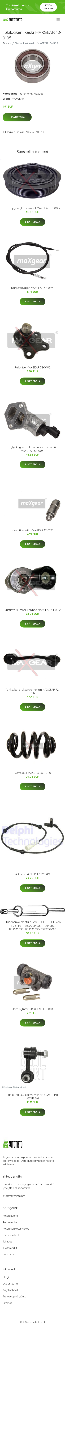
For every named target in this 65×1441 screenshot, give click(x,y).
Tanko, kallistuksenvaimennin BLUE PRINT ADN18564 (32, 1096)
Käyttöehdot (10, 1290)
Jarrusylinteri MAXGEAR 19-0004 (32, 1009)
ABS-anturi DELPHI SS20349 (32, 874)
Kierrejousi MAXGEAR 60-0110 (32, 773)
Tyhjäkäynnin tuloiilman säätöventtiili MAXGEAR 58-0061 (32, 449)
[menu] (58, 19)
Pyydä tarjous (48, 7)
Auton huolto (10, 1215)
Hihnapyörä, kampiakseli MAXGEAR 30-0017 (32, 208)
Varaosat (8, 1254)
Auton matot (10, 1222)
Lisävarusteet (11, 1235)
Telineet (7, 1241)
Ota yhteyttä (10, 1283)
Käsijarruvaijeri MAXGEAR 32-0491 (32, 288)
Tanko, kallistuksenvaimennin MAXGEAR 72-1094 (33, 691)
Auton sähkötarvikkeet (16, 1228)
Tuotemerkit (25, 93)
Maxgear (39, 93)
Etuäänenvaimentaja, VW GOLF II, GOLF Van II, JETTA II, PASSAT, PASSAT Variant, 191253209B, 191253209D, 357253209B (33, 925)
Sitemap (7, 1303)
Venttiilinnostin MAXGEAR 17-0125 (32, 530)
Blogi (6, 1277)
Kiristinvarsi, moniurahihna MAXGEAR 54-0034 (32, 610)
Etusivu (7, 43)
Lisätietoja (17, 117)
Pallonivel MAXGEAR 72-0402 (32, 367)
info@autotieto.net (14, 1195)
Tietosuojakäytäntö (14, 1296)
